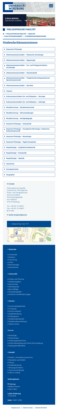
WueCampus (13, 338)
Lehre (10, 262)
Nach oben (12, 389)
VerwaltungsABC (15, 292)
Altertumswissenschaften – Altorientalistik (21, 73)
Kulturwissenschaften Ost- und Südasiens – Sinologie (25, 96)
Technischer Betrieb (16, 370)
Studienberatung (14, 314)
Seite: (10, 400)
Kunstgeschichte (12, 169)
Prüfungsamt (13, 316)
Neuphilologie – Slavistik (15, 158)
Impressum (15, 408)
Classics (9, 91)
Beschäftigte (13, 289)
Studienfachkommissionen (35, 36)
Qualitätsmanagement (13, 36)
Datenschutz (28, 408)
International (13, 267)
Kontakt (11, 184)
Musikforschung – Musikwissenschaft (20, 107)
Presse (11, 363)
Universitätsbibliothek (16, 306)
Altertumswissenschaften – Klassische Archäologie (24, 55)
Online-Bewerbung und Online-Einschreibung (25, 343)
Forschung (12, 260)
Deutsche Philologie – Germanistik (18, 124)
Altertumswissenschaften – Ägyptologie (20, 60)
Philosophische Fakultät (21, 29)
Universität (12, 255)
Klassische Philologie (14, 49)
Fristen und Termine (16, 279)
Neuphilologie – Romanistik (16, 153)
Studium (11, 257)
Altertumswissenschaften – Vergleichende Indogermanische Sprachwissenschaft (28, 79)
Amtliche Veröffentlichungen (19, 294)
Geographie (10, 175)
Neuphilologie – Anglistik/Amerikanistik (20, 147)
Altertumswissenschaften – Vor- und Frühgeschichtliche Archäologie (26, 66)
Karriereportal (13, 287)
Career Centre (13, 324)
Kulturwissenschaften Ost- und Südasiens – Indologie (25, 102)
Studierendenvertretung (17, 321)
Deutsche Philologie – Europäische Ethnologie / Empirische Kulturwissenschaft (27, 130)
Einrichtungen (13, 265)
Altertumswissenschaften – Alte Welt (19, 86)
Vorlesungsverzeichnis (17, 341)
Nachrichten (13, 284)
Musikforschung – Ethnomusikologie (19, 113)
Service (11, 301)
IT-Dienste (12, 309)
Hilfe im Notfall (14, 373)
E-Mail (11, 211)
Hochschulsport (14, 311)
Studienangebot (14, 282)
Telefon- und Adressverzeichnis (20, 357)
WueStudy (12, 335)
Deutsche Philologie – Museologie (18, 136)
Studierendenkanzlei (16, 319)
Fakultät (31, 34)
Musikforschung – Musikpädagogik (19, 118)
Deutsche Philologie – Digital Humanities (21, 142)
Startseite (12, 249)
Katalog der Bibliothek (16, 346)
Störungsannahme (15, 368)
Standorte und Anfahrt (16, 360)
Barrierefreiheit (41, 408)
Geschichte (10, 164)
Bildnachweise (14, 387)
